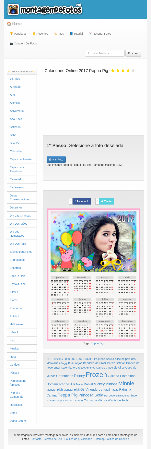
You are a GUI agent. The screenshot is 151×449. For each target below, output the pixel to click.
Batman (120, 363)
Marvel (88, 384)
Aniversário (17, 110)
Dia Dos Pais (18, 243)
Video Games (18, 420)
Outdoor (15, 364)
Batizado (15, 127)
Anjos (78, 363)
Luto (12, 340)
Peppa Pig (97, 343)
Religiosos (16, 404)
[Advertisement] (93, 103)
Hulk (73, 384)
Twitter (103, 201)
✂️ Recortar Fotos (100, 33)
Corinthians (64, 376)
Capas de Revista (21, 159)
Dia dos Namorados (17, 233)
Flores (13, 300)
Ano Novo (16, 119)
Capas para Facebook (17, 169)
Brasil (56, 367)
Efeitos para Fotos (21, 251)
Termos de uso (53, 439)
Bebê (13, 135)
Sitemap (100, 439)
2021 (74, 358)
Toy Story (78, 400)
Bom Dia (15, 143)
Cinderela (111, 367)
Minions (111, 384)
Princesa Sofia (90, 395)
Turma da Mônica (95, 400)
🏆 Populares (18, 33)
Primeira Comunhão (16, 394)
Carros (100, 367)
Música (14, 348)
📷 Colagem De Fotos (23, 43)
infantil (14, 332)
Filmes (14, 292)
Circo (121, 367)
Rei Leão (109, 395)
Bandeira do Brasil (94, 363)
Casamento (17, 187)
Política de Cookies (117, 439)
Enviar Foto (56, 159)
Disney (79, 376)
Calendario (68, 367)
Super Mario (64, 400)
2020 (67, 358)
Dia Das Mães (18, 223)
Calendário (16, 151)
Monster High (55, 389)
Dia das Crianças (20, 215)
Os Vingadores (91, 389)
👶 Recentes (40, 33)
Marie (79, 384)
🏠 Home (14, 24)
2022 (81, 358)
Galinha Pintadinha (121, 376)
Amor (13, 94)
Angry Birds (67, 363)
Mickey (99, 384)
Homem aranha (58, 384)
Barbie (111, 363)
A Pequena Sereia (103, 358)
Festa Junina (18, 284)
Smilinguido (123, 395)
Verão (13, 412)
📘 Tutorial (76, 33)
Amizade (15, 86)
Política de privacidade (78, 439)
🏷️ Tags (59, 33)
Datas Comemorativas (19, 197)
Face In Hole (17, 276)
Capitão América (85, 367)
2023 (88, 359)
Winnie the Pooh (118, 400)
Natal (13, 356)
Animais (15, 102)
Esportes (15, 267)
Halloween (16, 324)
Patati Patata (110, 389)
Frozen (96, 374)
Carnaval (15, 179)
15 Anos (15, 78)
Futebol (14, 316)
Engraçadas (17, 259)
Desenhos (16, 207)
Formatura (16, 308)
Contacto (36, 439)
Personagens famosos (18, 382)
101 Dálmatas (55, 359)
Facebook (79, 201)
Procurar (133, 53)
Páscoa (14, 372)
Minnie (126, 383)
